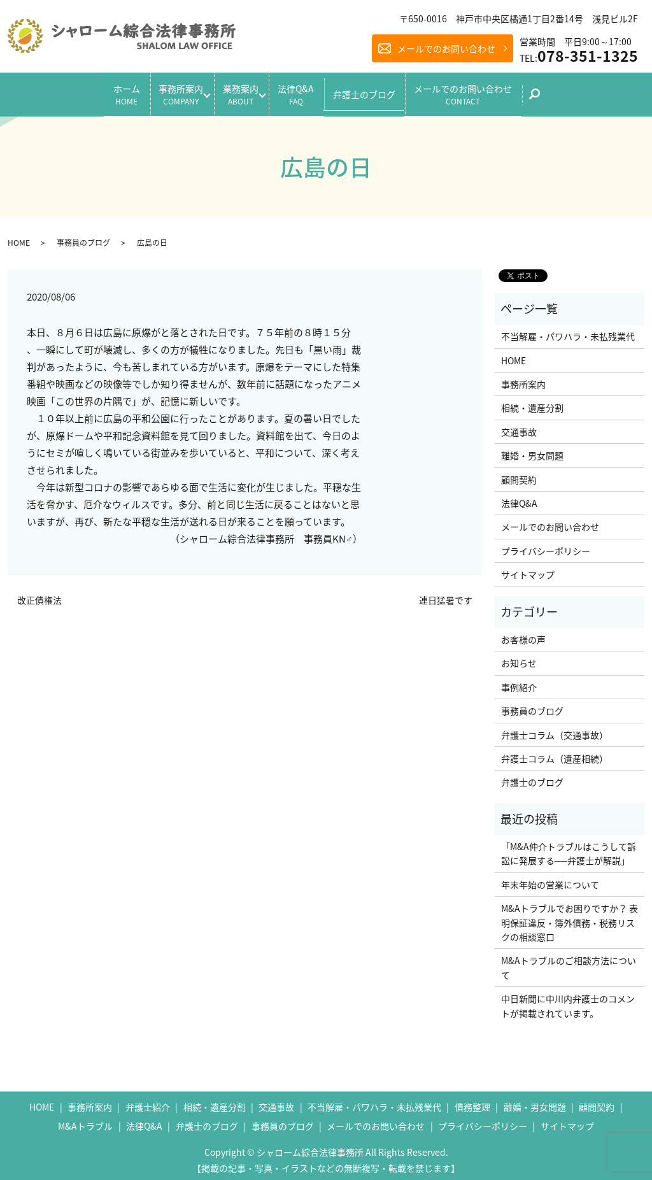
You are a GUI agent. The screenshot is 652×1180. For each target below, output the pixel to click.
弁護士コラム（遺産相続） (554, 753)
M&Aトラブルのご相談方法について (568, 962)
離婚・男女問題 (532, 450)
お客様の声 (523, 634)
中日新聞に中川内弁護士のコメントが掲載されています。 (568, 1000)
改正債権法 (39, 595)
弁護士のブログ (380, 91)
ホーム (103, 91)
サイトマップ (528, 569)
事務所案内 (165, 91)
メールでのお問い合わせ (446, 48)
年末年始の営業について (550, 878)
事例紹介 (519, 681)
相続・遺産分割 (532, 402)
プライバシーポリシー (545, 545)
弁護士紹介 (147, 1101)
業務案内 (237, 91)
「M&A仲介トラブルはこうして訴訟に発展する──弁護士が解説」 (568, 848)
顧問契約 (519, 473)
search (569, 95)
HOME (19, 237)
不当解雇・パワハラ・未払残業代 (568, 331)
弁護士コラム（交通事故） (554, 729)
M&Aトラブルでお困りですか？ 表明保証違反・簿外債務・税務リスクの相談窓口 (569, 917)
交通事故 (519, 426)
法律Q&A (304, 91)
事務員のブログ (83, 237)
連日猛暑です (445, 595)
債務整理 (472, 1101)
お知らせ (519, 657)
